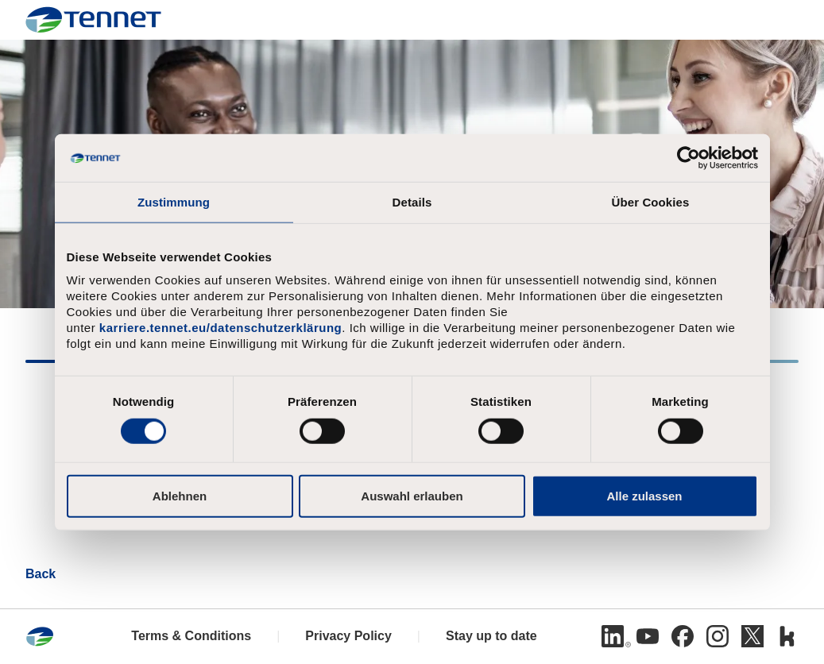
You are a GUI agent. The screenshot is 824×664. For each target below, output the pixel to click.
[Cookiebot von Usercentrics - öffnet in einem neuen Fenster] (688, 158)
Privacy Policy (348, 636)
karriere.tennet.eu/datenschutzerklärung (220, 327)
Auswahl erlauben (411, 495)
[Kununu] (787, 636)
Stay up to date (491, 636)
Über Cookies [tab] (651, 202)
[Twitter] (752, 636)
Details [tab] (412, 202)
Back (40, 574)
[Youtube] (647, 636)
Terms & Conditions (191, 636)
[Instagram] (717, 636)
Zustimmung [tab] (173, 202)
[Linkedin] (613, 636)
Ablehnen (180, 495)
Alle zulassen (644, 495)
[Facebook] (682, 636)
